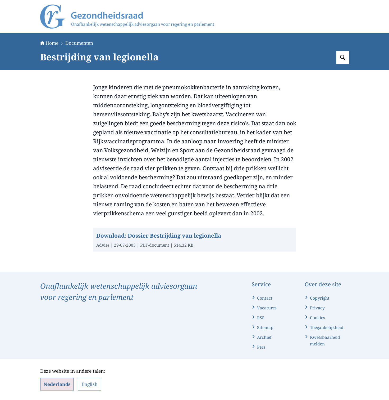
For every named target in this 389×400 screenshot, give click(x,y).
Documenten (79, 43)
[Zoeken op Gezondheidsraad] (342, 57)
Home (49, 43)
